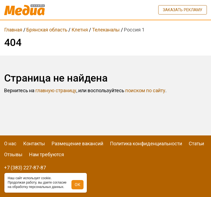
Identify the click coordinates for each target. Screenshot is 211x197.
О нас (10, 143)
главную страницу (55, 90)
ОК (77, 184)
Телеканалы (106, 30)
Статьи (196, 143)
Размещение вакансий (77, 143)
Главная (13, 30)
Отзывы (13, 154)
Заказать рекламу (182, 10)
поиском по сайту (145, 90)
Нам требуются (46, 154)
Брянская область (46, 30)
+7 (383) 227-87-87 (25, 167)
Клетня (79, 30)
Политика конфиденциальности (146, 143)
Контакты (34, 143)
